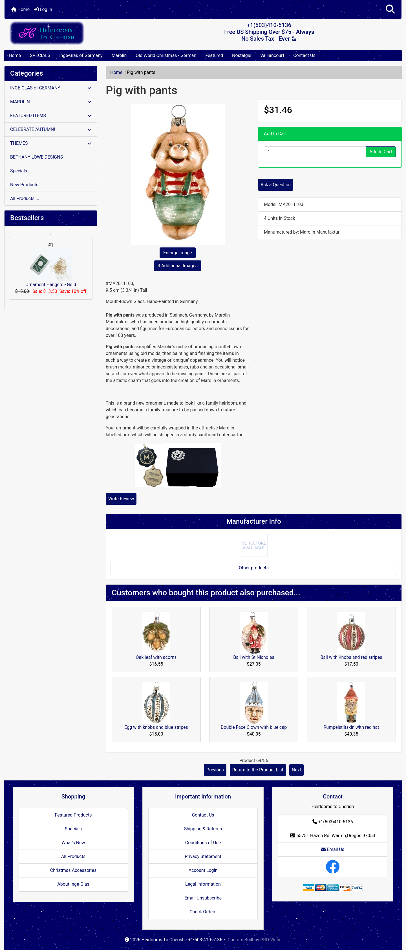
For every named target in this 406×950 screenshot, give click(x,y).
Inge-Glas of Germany (80, 55)
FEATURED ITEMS (50, 115)
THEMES (50, 143)
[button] (390, 9)
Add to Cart (380, 151)
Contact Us (304, 55)
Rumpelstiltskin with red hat (351, 727)
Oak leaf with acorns (156, 657)
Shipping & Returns (203, 828)
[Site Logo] (71, 32)
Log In (43, 9)
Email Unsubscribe (203, 898)
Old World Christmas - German (166, 55)
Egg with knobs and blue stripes (156, 727)
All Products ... (24, 198)
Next (296, 770)
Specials (73, 828)
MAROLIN (50, 101)
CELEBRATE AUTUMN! (50, 129)
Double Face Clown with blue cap (254, 727)
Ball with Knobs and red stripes (351, 657)
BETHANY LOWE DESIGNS (36, 157)
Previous (215, 770)
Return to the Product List (257, 770)
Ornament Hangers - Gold (50, 268)
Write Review (121, 498)
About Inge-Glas (73, 884)
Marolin (119, 55)
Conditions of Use (203, 842)
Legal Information (203, 884)
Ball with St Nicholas (253, 657)
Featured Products (73, 815)
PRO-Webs (270, 939)
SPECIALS (40, 55)
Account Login (203, 870)
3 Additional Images (178, 265)
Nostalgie (241, 55)
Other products (254, 568)
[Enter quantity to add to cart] (315, 151)
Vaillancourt (272, 55)
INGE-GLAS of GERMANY (50, 88)
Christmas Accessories (73, 870)
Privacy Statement (203, 856)
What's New (73, 842)
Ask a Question (276, 184)
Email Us (332, 849)
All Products (73, 856)
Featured (214, 55)
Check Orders (203, 911)
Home (20, 9)
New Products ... (26, 184)
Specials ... (21, 171)
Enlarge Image (177, 252)
